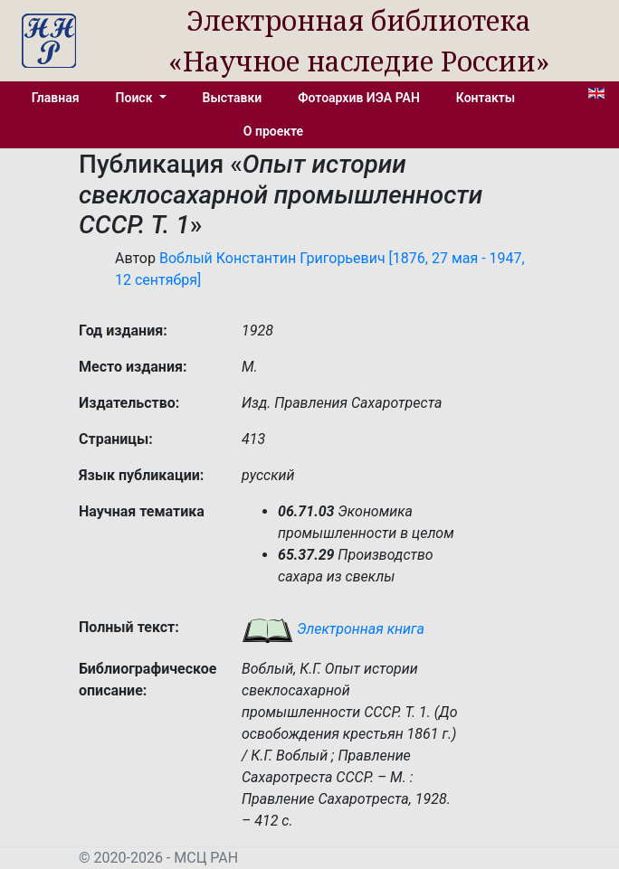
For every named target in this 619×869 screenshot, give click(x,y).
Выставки (232, 97)
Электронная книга (333, 629)
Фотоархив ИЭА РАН (359, 97)
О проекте (273, 131)
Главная (56, 97)
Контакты (485, 97)
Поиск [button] (136, 97)
